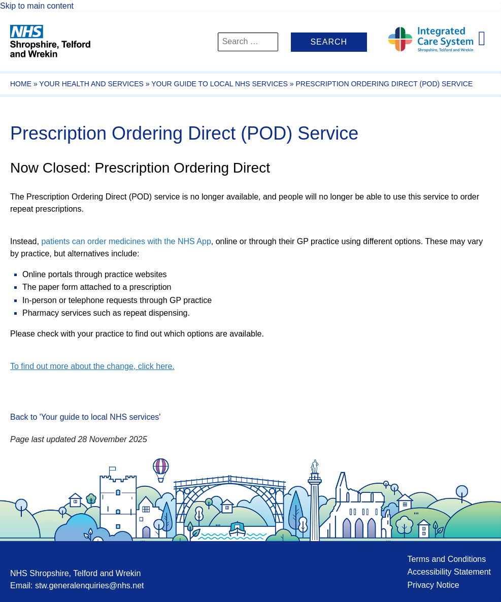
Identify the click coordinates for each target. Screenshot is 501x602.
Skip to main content (37, 6)
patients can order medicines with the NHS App (126, 241)
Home (20, 84)
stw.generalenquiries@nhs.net (89, 585)
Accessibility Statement (449, 571)
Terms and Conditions (446, 559)
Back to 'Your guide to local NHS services (84, 417)
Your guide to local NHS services (219, 84)
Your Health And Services (91, 84)
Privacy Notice (433, 585)
